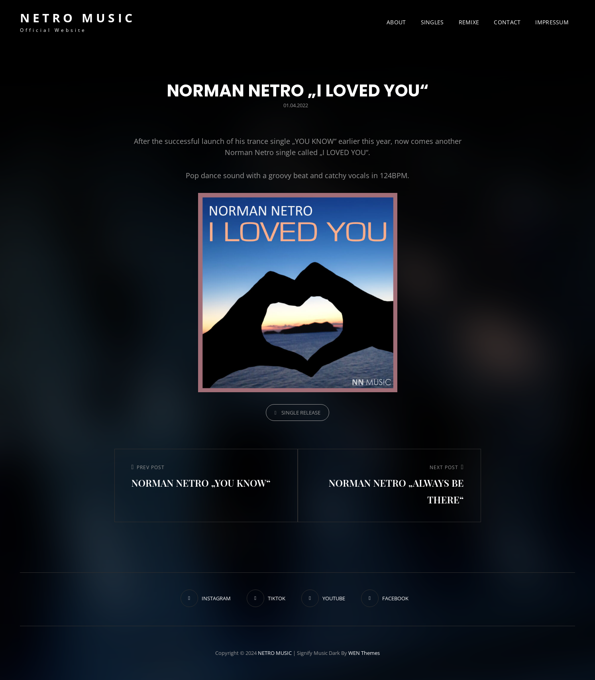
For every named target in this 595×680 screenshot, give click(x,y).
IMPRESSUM (552, 22)
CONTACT (507, 22)
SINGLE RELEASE (300, 412)
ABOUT (396, 22)
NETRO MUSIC (77, 18)
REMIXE (469, 22)
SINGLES (432, 22)
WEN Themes (364, 652)
